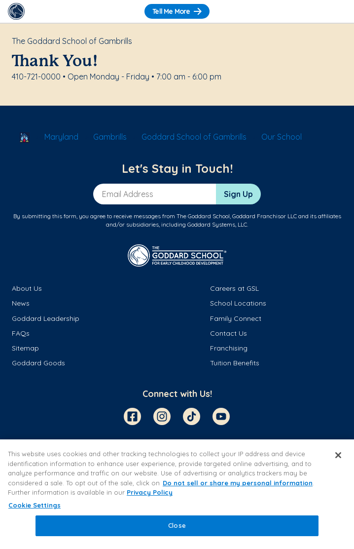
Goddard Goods (38, 362)
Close (177, 525)
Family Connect (235, 318)
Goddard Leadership (45, 318)
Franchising (229, 348)
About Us (27, 288)
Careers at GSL (234, 288)
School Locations (238, 303)
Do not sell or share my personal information (238, 483)
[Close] (338, 455)
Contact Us (228, 333)
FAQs (21, 333)
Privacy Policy (150, 492)
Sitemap (25, 348)
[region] (177, 494)
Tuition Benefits (234, 362)
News (21, 303)
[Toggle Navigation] (337, 11)
